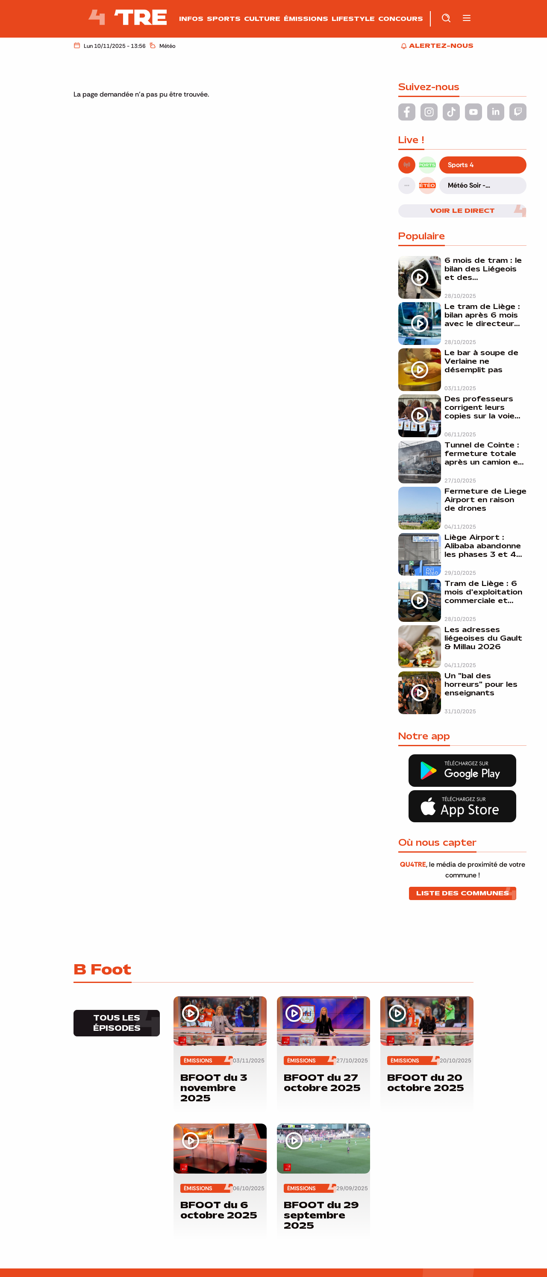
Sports (224, 19)
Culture (262, 19)
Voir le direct (462, 210)
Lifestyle (353, 19)
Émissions (306, 19)
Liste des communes (462, 893)
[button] (466, 18)
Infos (191, 19)
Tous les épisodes (117, 1023)
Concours (400, 19)
